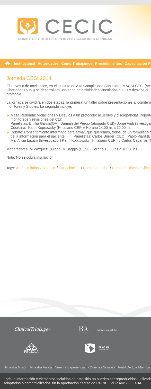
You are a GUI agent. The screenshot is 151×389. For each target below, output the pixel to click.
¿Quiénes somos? (102, 367)
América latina (27, 168)
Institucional (24, 63)
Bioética (48, 168)
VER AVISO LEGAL (126, 383)
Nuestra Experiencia (70, 367)
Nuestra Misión (16, 367)
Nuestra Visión (41, 367)
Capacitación (69, 168)
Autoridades (48, 63)
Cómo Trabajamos (76, 63)
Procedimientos (108, 63)
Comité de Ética (96, 168)
